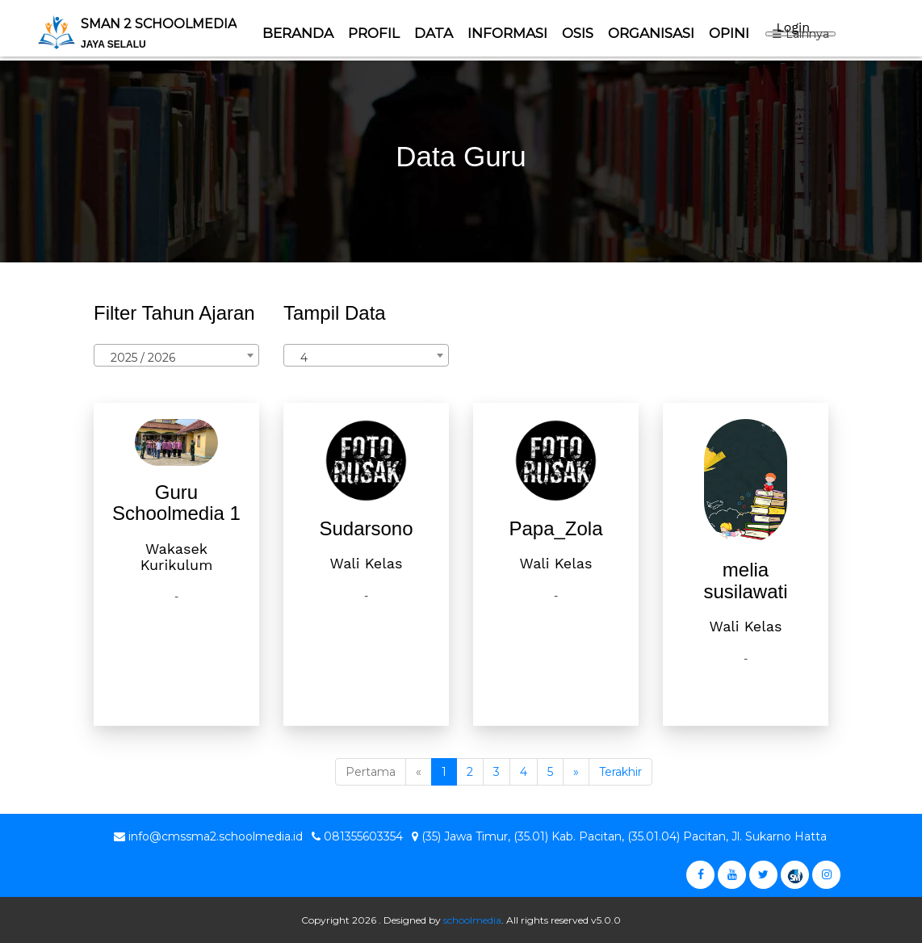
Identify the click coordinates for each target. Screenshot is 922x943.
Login (793, 27)
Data (433, 33)
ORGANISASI (651, 33)
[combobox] (176, 355)
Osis (577, 33)
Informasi (507, 33)
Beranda (297, 33)
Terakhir (620, 772)
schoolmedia (472, 920)
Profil (374, 33)
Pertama (371, 772)
